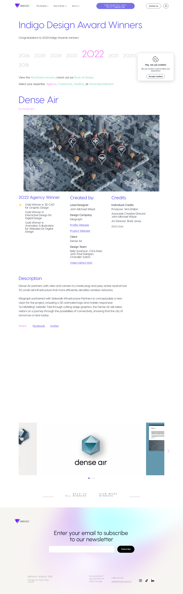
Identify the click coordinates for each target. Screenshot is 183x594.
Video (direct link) (81, 262)
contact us (42, 576)
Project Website (80, 230)
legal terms (32, 576)
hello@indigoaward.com (121, 581)
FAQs (50, 576)
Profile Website (79, 225)
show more (117, 226)
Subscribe (126, 549)
